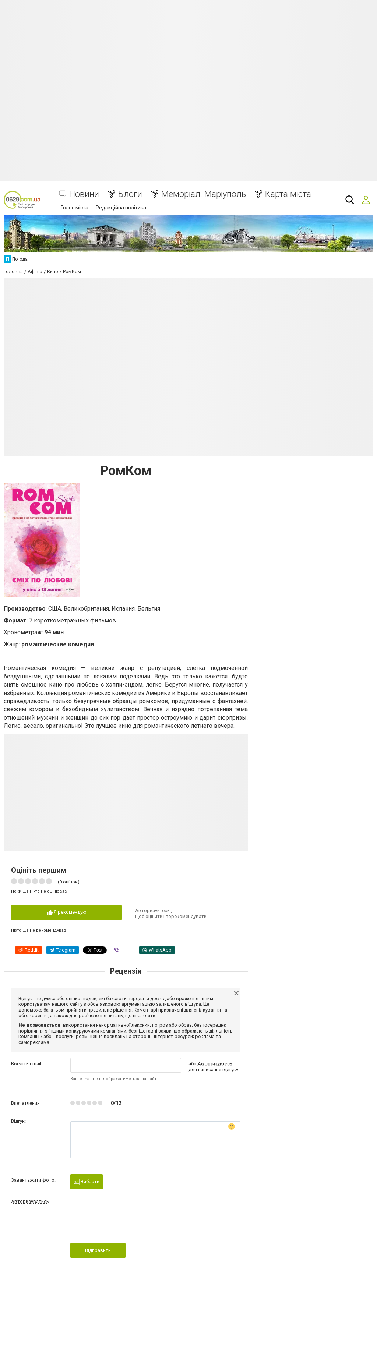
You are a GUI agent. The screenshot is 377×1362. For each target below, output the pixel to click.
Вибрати (86, 1182)
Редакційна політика (121, 208)
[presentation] (126, 1225)
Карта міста (288, 194)
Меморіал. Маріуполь (203, 194)
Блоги (130, 194)
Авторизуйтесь (153, 910)
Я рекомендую (67, 912)
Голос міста (74, 208)
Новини (84, 194)
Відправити (98, 1250)
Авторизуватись (30, 1201)
